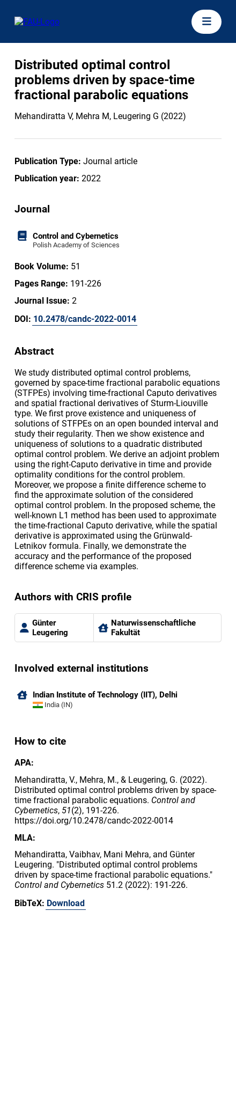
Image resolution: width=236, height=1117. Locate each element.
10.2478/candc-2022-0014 (84, 319)
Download (66, 903)
